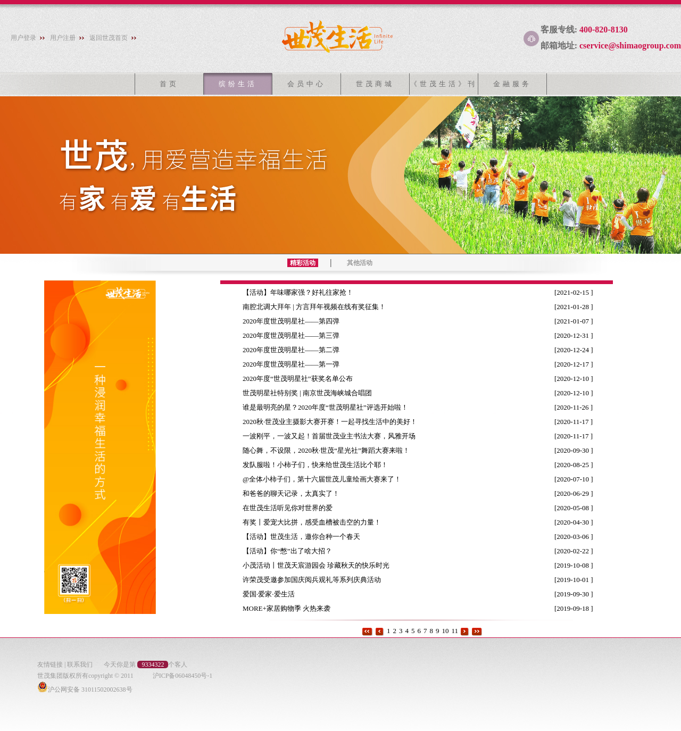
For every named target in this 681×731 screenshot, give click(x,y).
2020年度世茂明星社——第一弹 (295, 364)
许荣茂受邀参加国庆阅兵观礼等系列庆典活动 (316, 580)
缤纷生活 (238, 84)
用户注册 (63, 37)
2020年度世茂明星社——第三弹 (295, 335)
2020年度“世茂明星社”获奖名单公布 (302, 379)
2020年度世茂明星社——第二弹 (295, 350)
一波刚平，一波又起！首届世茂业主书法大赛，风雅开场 (333, 436)
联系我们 (80, 664)
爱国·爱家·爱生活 (273, 594)
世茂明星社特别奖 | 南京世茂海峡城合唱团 (311, 393)
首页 (169, 84)
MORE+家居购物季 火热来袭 (291, 608)
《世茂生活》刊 (443, 84)
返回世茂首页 (108, 37)
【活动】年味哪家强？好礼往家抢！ (302, 292)
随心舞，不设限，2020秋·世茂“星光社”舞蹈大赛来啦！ (330, 450)
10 (445, 631)
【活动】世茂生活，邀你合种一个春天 (306, 537)
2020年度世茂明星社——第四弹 (295, 321)
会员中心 (306, 84)
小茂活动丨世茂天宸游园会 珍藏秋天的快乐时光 (320, 565)
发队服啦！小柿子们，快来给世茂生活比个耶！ (319, 465)
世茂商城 (375, 84)
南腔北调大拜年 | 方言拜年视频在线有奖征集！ (318, 307)
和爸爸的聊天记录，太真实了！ (295, 493)
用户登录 (23, 37)
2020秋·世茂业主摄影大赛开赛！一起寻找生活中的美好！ (334, 422)
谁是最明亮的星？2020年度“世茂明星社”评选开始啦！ (330, 407)
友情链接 (50, 664)
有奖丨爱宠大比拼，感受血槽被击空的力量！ (316, 522)
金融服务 (512, 84)
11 (454, 631)
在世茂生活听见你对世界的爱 (292, 508)
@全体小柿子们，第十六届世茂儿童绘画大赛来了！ (326, 479)
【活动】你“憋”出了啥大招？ (291, 551)
